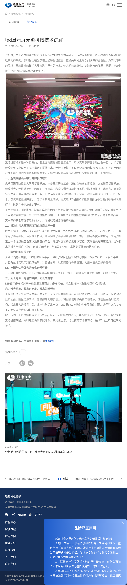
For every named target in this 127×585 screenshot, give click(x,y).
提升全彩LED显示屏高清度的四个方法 (97, 479)
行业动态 (29, 14)
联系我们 (50, 341)
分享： (9, 363)
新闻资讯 (16, 14)
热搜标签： (11, 352)
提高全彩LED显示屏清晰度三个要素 (29, 479)
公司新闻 (14, 22)
